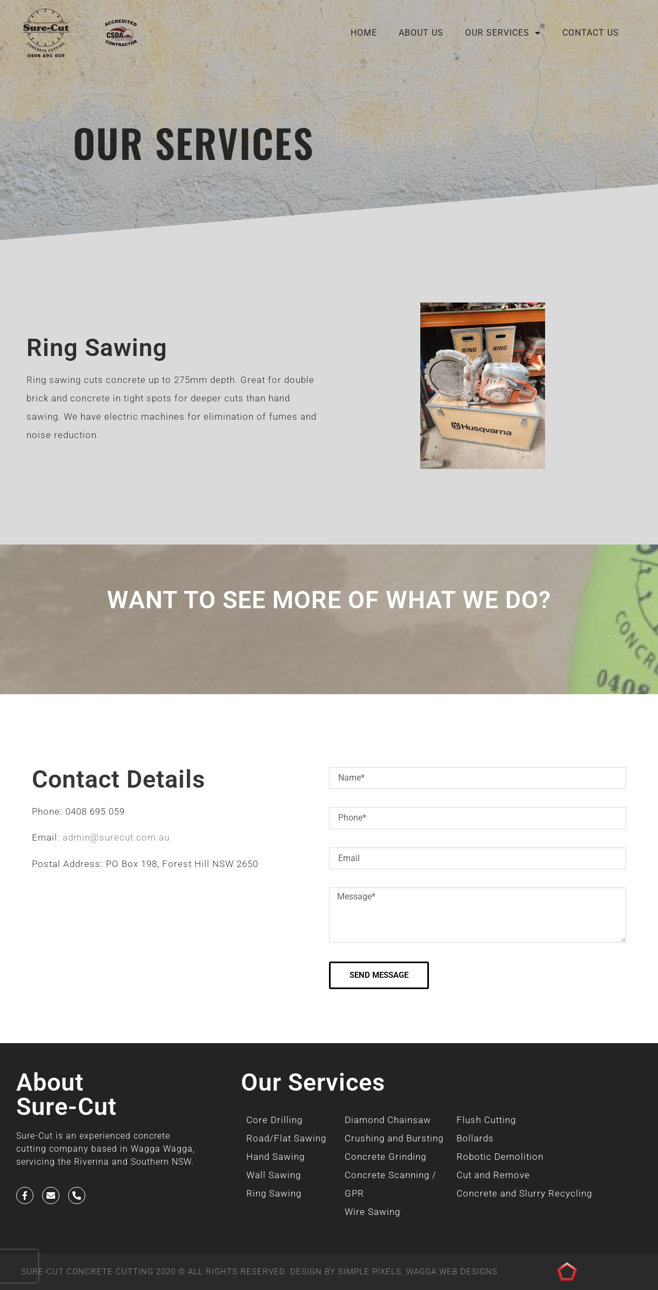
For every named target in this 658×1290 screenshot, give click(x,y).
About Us (421, 33)
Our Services (503, 33)
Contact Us (590, 33)
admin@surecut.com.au (116, 837)
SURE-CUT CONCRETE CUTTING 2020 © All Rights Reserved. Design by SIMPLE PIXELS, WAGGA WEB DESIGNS (259, 1271)
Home (364, 33)
